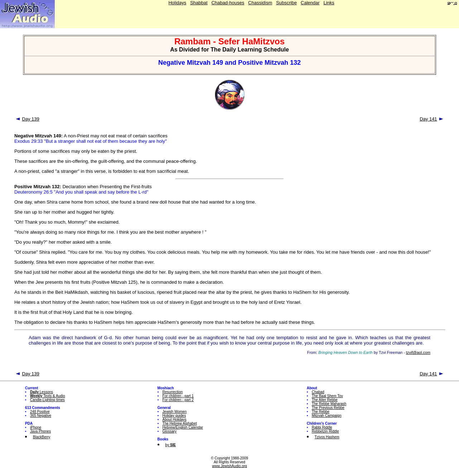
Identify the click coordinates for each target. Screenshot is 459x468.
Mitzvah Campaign (327, 416)
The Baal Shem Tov (327, 396)
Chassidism (260, 2)
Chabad (318, 392)
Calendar (310, 2)
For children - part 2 (178, 400)
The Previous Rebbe (328, 408)
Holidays (177, 2)
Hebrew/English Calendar (183, 427)
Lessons (41, 392)
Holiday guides (174, 416)
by (170, 445)
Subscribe (286, 2)
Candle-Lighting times (47, 400)
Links (328, 2)
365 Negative (40, 416)
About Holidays (175, 419)
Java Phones (40, 431)
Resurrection (173, 392)
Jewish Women (175, 412)
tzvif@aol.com (418, 352)
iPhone (35, 427)
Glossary (170, 431)
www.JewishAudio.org (229, 466)
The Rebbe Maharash (329, 404)
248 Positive (39, 412)
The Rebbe (320, 412)
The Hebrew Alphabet (180, 423)
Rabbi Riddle (322, 427)
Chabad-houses (227, 2)
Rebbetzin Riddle (325, 431)
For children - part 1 (178, 396)
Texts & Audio (47, 396)
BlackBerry (41, 437)
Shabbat (198, 2)
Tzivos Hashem (327, 437)
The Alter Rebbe (325, 400)
